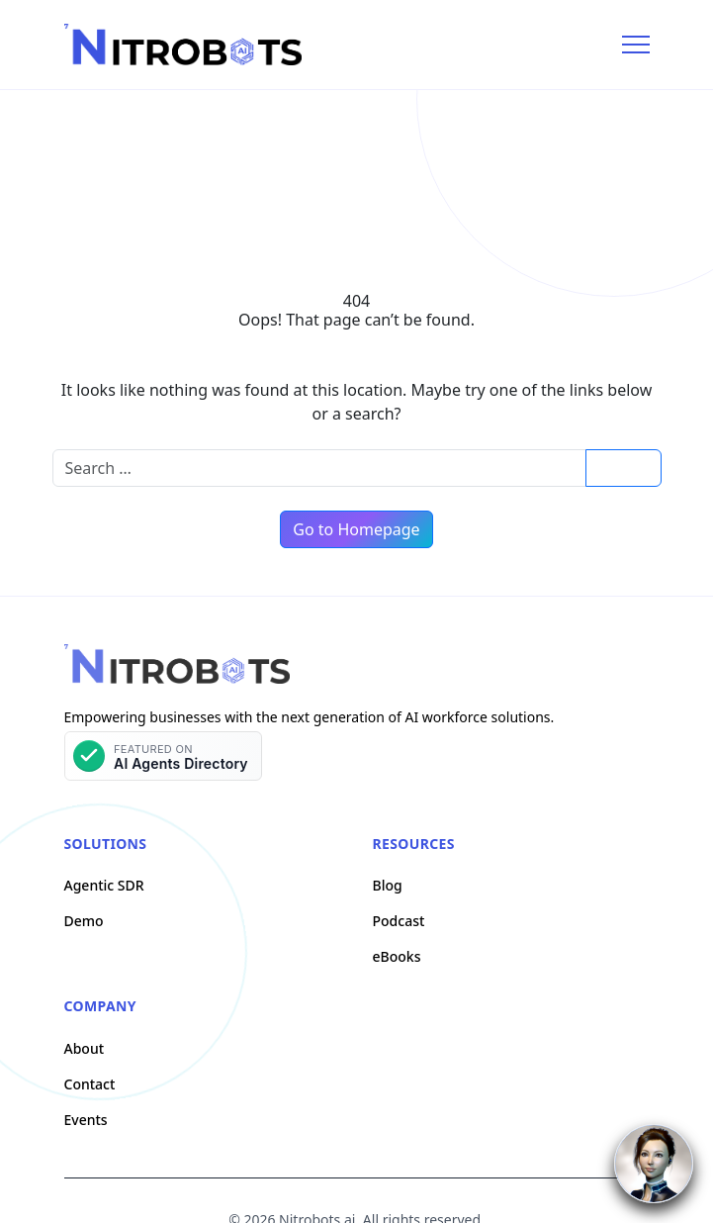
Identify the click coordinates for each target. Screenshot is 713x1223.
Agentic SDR (104, 885)
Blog (387, 885)
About (84, 1048)
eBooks (397, 956)
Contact (90, 1084)
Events (86, 1119)
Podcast (399, 920)
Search (623, 467)
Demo (84, 920)
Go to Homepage (356, 529)
